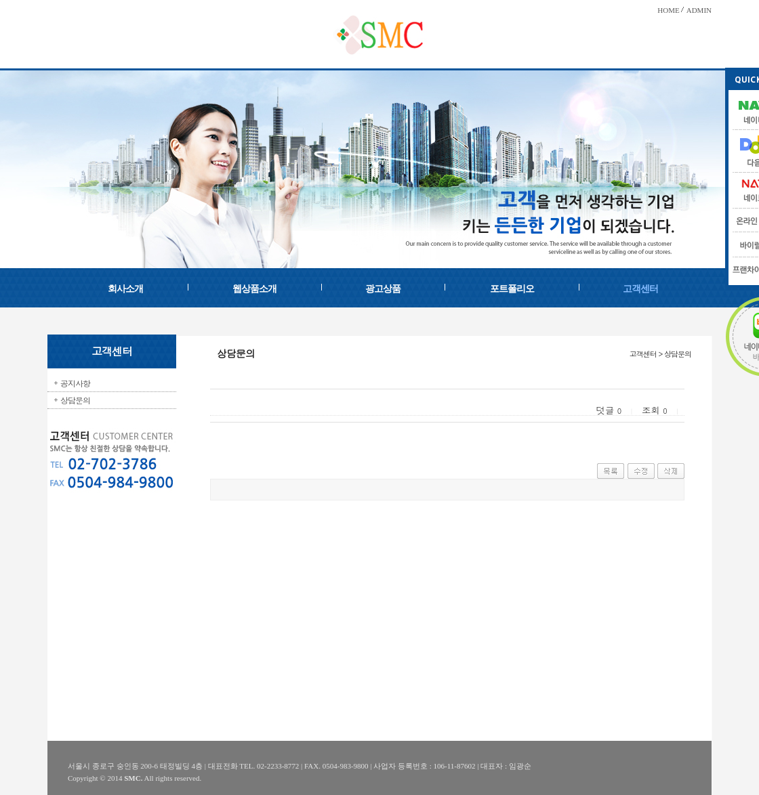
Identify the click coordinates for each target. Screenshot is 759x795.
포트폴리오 (512, 289)
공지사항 (75, 383)
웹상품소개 (254, 289)
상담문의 (75, 400)
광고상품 (383, 289)
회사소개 (125, 289)
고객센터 (640, 289)
